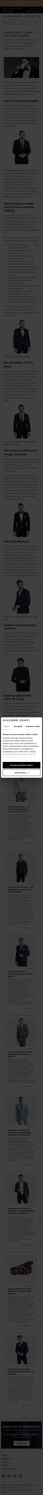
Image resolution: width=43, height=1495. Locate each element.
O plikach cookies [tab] (33, 726)
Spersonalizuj (22, 773)
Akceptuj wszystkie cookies (21, 765)
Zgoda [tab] (6, 726)
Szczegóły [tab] (18, 726)
